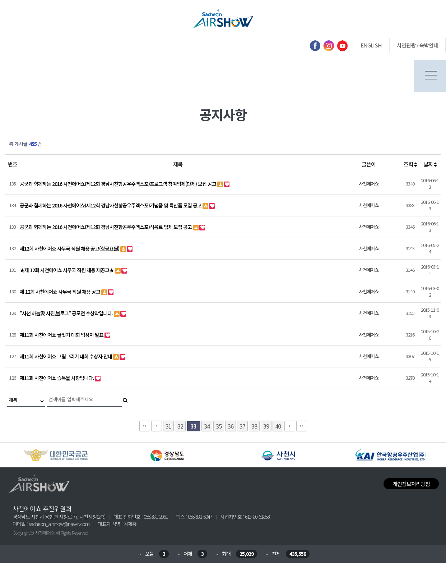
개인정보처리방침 (411, 484)
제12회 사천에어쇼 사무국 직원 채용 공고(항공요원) (70, 248)
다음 (289, 426)
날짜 (430, 164)
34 (207, 426)
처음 (144, 426)
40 (278, 426)
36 (230, 426)
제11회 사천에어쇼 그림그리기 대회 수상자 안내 (66, 356)
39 (266, 426)
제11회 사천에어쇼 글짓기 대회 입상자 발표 (62, 334)
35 (219, 426)
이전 (156, 426)
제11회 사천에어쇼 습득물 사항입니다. (57, 377)
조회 (410, 164)
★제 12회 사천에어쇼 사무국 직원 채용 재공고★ (67, 270)
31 (168, 426)
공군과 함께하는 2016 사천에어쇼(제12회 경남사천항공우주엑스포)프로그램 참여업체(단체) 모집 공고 (118, 183)
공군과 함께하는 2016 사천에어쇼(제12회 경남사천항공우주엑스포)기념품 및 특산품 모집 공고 (111, 205)
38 (254, 426)
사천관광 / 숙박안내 (417, 45)
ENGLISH (371, 45)
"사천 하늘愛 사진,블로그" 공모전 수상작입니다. (67, 313)
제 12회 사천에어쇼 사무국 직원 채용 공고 (60, 291)
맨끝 (301, 426)
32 (180, 426)
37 (242, 426)
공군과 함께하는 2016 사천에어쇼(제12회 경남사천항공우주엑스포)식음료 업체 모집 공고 (106, 226)
